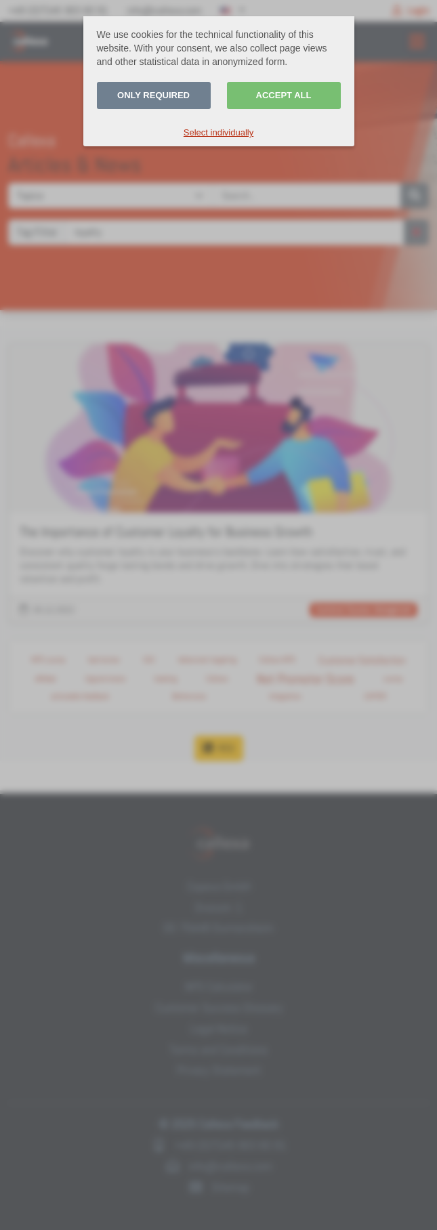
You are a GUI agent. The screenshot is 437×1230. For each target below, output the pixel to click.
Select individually (218, 132)
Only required (153, 95)
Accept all (284, 95)
